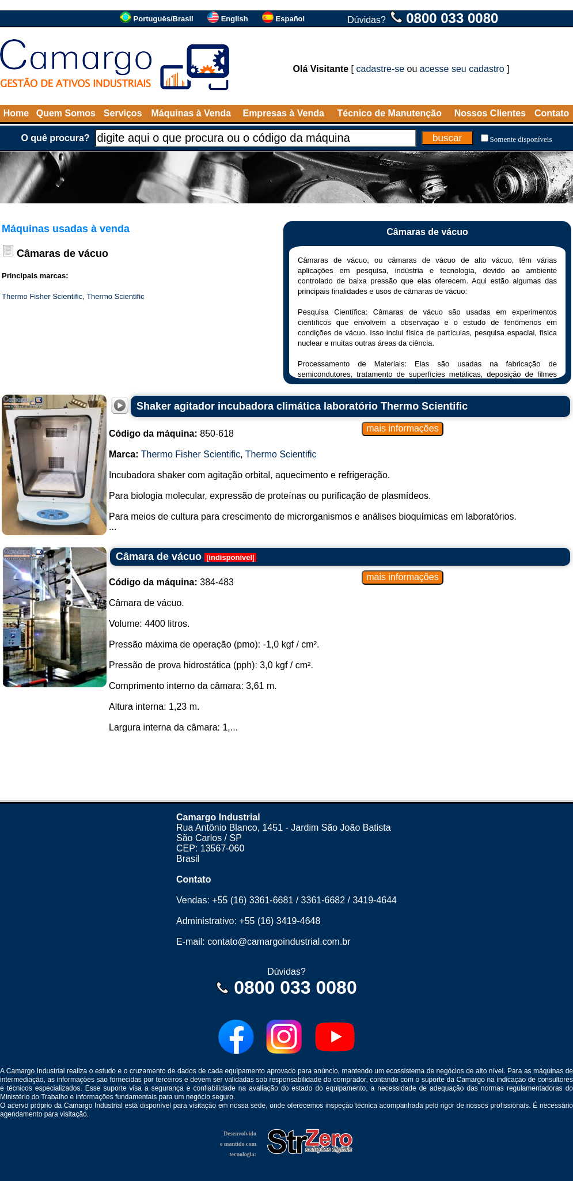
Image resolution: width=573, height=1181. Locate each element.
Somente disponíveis (521, 139)
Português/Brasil (163, 18)
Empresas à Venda (283, 113)
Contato (551, 113)
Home (16, 113)
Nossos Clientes (490, 113)
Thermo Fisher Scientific (42, 296)
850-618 (171, 433)
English (234, 18)
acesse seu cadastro (462, 69)
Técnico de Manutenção (389, 113)
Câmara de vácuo (159, 556)
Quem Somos (66, 113)
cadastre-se (380, 69)
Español (290, 18)
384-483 (171, 582)
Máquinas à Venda (191, 113)
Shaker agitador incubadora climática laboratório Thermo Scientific (302, 406)
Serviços (123, 113)
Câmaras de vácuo (62, 253)
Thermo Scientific (115, 296)
